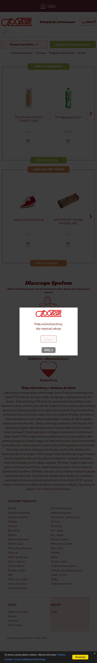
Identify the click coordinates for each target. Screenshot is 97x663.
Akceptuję (80, 657)
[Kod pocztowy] (48, 339)
